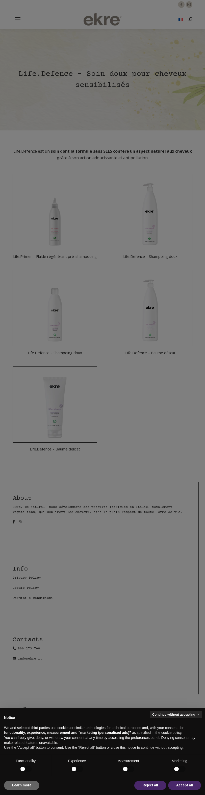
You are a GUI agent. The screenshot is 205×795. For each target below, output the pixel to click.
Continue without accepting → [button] (175, 714)
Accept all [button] (184, 785)
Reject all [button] (150, 785)
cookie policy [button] (171, 733)
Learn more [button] (21, 785)
